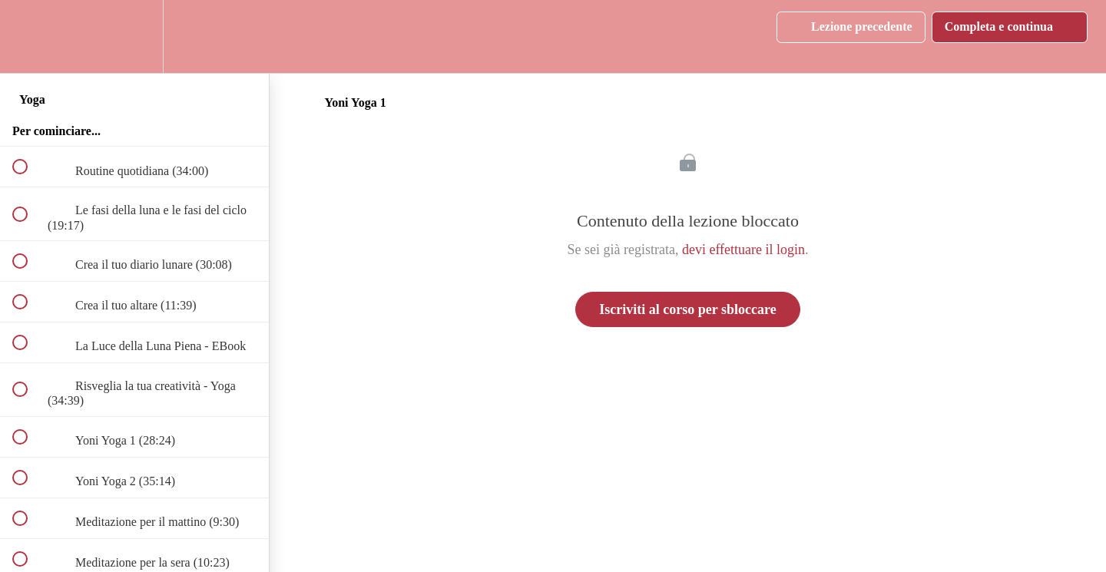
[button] (28, 36)
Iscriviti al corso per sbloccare (687, 309)
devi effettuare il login (743, 249)
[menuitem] (134, 36)
